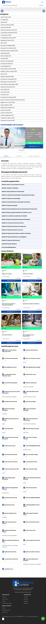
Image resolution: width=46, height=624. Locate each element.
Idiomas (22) (4, 74)
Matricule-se (11, 280)
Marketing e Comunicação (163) (8, 81)
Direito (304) (4, 43)
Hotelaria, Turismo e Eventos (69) (9, 71)
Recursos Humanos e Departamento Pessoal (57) (13, 100)
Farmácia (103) (4, 58)
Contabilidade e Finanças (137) (8, 37)
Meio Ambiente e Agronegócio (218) (9, 84)
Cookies (3, 601)
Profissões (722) (5, 94)
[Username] (20, 5)
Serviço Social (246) (6, 110)
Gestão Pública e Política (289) (8, 69)
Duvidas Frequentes (6, 610)
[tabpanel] (21, 366)
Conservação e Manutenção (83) (9, 32)
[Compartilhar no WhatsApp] (18, 152)
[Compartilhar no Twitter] (23, 152)
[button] (42, 2)
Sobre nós (4, 597)
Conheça (26, 597)
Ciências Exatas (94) (6, 27)
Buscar (41, 5)
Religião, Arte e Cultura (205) (8, 102)
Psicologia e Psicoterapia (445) (8, 97)
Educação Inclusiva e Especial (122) (9, 50)
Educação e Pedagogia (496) (8, 45)
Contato (4, 608)
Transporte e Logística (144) (7, 118)
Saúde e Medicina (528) (6, 105)
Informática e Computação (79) (9, 79)
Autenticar (26, 599)
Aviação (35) (4, 22)
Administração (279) (6, 17)
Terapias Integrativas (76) (7, 115)
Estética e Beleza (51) (6, 56)
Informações (5, 599)
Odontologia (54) (5, 89)
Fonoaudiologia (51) (5, 66)
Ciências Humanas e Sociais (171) (9, 30)
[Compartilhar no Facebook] (20, 152)
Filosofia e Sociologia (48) (7, 61)
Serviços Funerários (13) (6, 112)
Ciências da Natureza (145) (7, 25)
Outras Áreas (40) (5, 92)
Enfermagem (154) (5, 53)
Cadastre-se (4, 612)
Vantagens (26, 601)
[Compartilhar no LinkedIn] (25, 152)
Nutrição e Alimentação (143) (8, 87)
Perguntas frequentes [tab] (34, 156)
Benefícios (26, 603)
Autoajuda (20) (4, 19)
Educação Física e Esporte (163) (8, 48)
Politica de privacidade (7, 603)
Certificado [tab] (19, 156)
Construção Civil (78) (6, 35)
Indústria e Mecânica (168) (7, 76)
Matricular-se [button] (34, 146)
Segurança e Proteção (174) (7, 107)
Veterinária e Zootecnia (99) (7, 120)
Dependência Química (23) (7, 40)
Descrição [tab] (6, 156)
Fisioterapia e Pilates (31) (7, 63)
